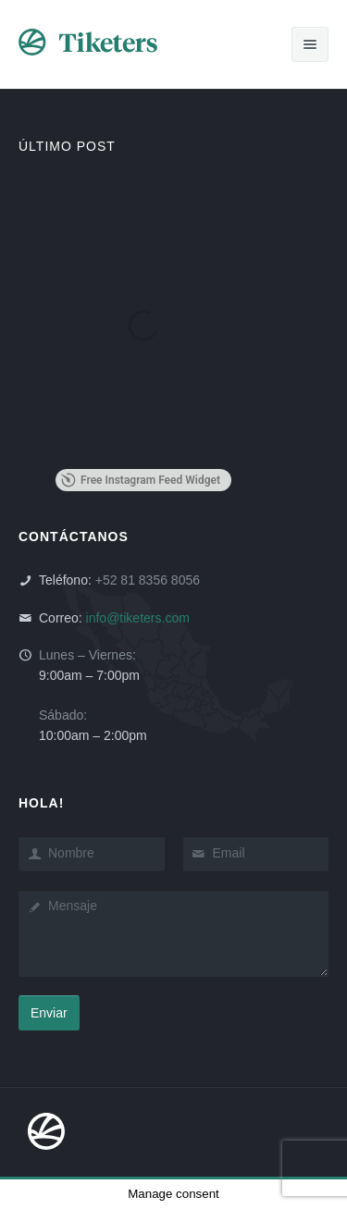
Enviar (49, 1012)
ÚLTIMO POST (67, 146)
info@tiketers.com (138, 618)
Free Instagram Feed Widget (140, 480)
